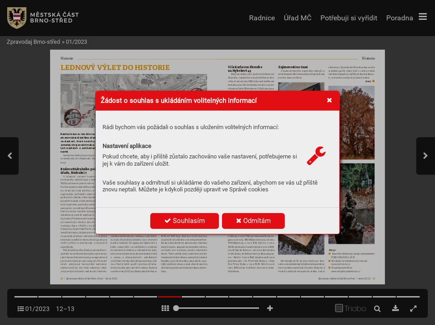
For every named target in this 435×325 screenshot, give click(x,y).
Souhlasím (184, 221)
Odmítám (253, 221)
